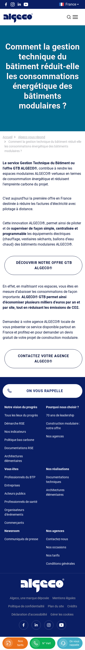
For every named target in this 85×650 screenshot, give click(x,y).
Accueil (7, 137)
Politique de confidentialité (26, 606)
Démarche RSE (14, 423)
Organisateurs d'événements (14, 512)
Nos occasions (56, 547)
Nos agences (55, 436)
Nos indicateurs (15, 431)
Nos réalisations (57, 469)
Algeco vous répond (31, 137)
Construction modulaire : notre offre (63, 426)
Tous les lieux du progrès (21, 415)
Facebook (6, 4)
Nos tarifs (53, 555)
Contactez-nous (57, 539)
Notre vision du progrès (20, 407)
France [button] (71, 4)
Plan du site (56, 606)
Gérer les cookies (61, 614)
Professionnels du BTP (19, 477)
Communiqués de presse (21, 539)
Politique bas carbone (19, 440)
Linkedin (19, 4)
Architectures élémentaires (13, 458)
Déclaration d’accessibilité (29, 614)
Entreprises (12, 485)
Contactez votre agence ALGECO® (43, 358)
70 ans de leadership (60, 415)
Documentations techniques (57, 479)
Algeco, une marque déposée (29, 598)
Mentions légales (63, 598)
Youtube (26, 4)
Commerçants (14, 522)
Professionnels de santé (20, 501)
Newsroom (11, 531)
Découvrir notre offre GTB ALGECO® (43, 265)
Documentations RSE (18, 448)
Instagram (12, 4)
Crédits (72, 606)
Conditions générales (60, 563)
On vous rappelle (45, 391)
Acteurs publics (14, 493)
